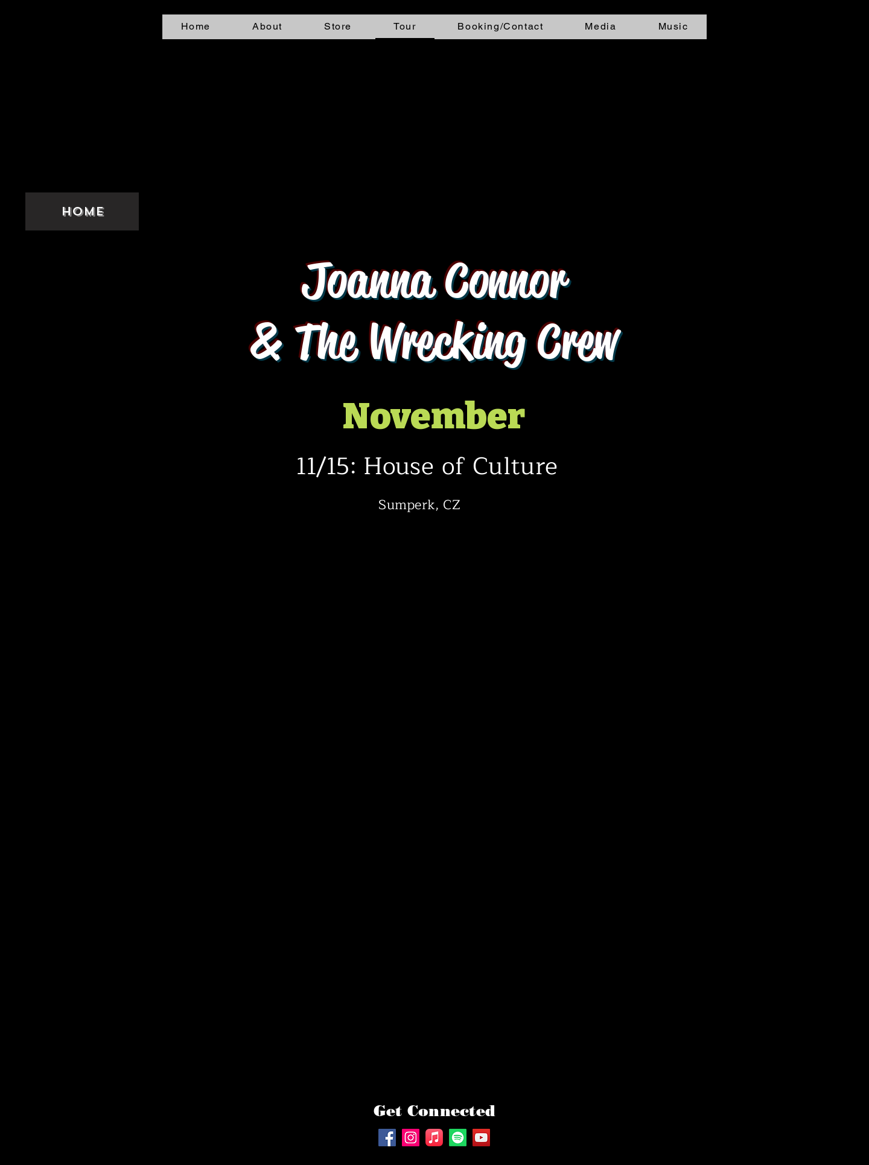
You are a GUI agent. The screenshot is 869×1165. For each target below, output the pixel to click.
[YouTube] (481, 1137)
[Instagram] (410, 1137)
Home (82, 211)
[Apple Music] (434, 1137)
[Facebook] (387, 1137)
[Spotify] (457, 1137)
